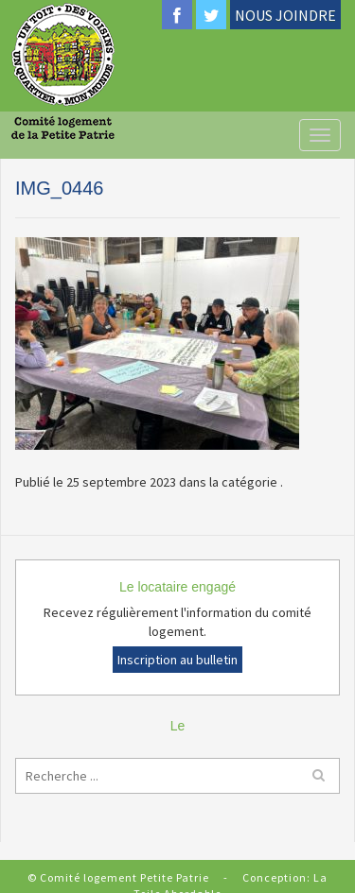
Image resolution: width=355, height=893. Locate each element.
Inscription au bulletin (177, 659)
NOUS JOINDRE (285, 15)
